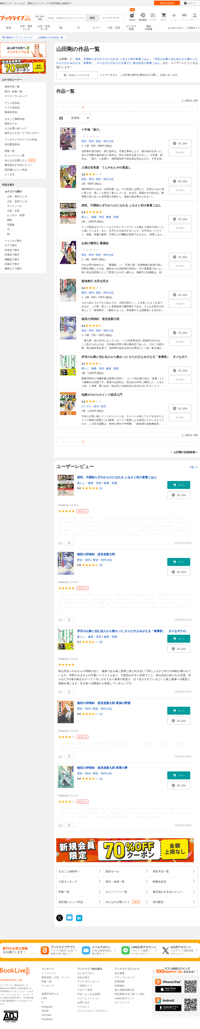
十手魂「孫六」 (91, 129)
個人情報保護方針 (125, 989)
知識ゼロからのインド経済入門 (101, 394)
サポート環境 (84, 989)
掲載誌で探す (12, 259)
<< (63, 107)
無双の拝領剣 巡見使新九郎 (100, 319)
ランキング (47, 985)
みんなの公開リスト (20, 160)
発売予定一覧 (12, 86)
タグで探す (11, 245)
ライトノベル (14, 206)
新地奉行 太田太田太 (95, 281)
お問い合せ (83, 1002)
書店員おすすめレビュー (18, 165)
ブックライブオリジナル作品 (21, 139)
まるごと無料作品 (15, 119)
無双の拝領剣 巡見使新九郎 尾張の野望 (103, 703)
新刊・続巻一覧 (13, 91)
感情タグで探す (13, 268)
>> (190, 107)
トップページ (48, 973)
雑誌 (9, 219)
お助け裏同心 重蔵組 (95, 243)
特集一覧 (10, 151)
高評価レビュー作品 (16, 169)
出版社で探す (12, 264)
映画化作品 (11, 112)
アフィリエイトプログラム (92, 1010)
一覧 (193, 467)
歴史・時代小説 (105, 141)
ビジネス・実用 (16, 215)
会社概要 (120, 973)
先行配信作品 (12, 144)
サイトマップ (122, 1002)
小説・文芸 (114, 27)
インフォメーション (88, 998)
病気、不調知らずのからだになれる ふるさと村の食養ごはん (112, 59)
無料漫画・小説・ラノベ (55, 977)
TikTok (45, 1010)
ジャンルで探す (13, 240)
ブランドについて (125, 977)
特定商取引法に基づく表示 (130, 994)
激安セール (11, 123)
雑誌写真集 (148, 28)
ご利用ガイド (193, 28)
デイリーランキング (16, 96)
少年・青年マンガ (26, 28)
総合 (8, 27)
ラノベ (96, 27)
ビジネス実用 (131, 28)
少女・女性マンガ (44, 28)
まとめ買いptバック (16, 128)
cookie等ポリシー (124, 998)
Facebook (46, 1019)
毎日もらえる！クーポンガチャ (22, 132)
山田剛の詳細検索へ (186, 452)
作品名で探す (12, 250)
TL (78, 27)
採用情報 (120, 981)
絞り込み (40, 18)
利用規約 (120, 985)
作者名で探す (12, 254)
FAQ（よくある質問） (89, 994)
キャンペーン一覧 (15, 155)
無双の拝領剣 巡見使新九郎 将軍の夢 (102, 767)
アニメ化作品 (12, 103)
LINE (44, 998)
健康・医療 (112, 217)
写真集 (11, 224)
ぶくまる (10, 174)
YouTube (46, 1015)
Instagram (46, 1006)
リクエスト (83, 1006)
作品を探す (83, 977)
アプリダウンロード (88, 981)
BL (61, 27)
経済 (103, 406)
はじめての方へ (176, 28)
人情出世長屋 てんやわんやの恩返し (106, 167)
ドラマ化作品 (12, 107)
